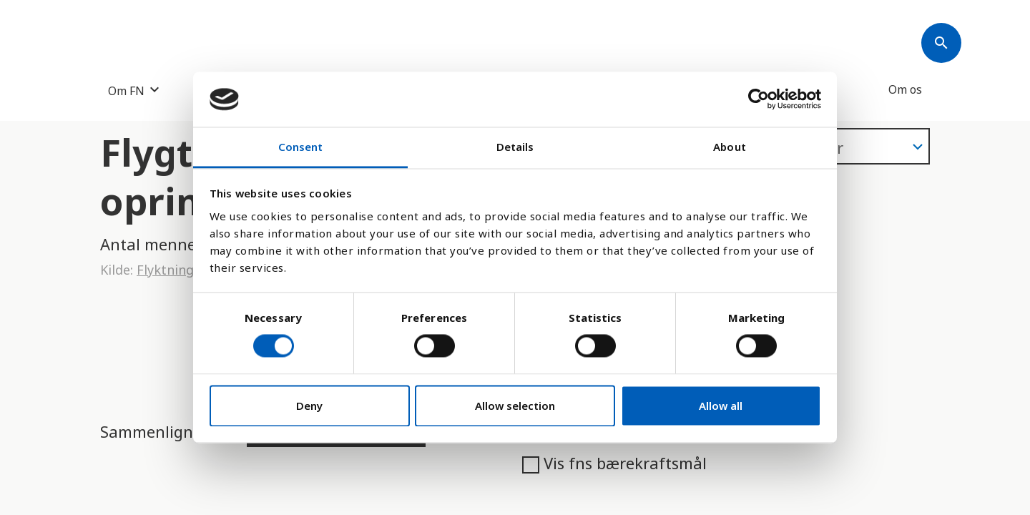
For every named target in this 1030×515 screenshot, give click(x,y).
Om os (905, 89)
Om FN (126, 90)
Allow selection (515, 405)
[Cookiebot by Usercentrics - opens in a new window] (758, 99)
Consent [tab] (300, 146)
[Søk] (941, 43)
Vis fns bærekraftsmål (614, 463)
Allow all (720, 405)
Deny (309, 405)
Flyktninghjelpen (188, 269)
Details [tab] (515, 146)
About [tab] (729, 146)
